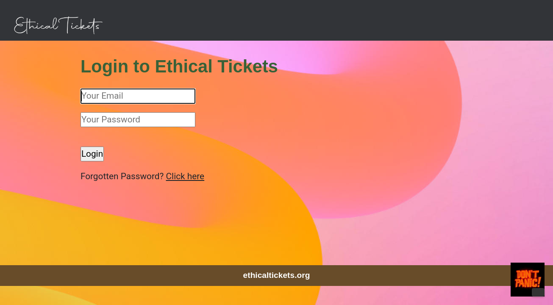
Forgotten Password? (134, 176)
